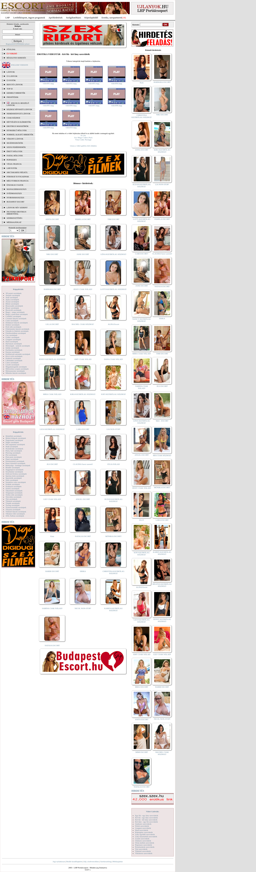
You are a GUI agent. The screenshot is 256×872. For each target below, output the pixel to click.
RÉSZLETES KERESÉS (16, 58)
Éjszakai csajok (15, 185)
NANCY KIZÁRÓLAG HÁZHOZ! (141, 320)
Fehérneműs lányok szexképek (17, 329)
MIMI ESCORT (141, 752)
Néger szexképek (12, 442)
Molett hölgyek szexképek (16, 438)
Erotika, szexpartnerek (112, 17)
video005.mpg (48, 105)
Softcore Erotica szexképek (16, 474)
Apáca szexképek (12, 299)
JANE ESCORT (83, 254)
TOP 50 (10, 89)
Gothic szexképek (12, 337)
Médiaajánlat (117, 861)
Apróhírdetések (55, 17)
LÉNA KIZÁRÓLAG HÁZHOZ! (113, 254)
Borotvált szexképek (13, 310)
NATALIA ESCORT (83, 536)
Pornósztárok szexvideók (144, 847)
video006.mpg (70, 105)
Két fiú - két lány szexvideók (146, 820)
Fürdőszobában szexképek (16, 333)
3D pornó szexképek (13, 293)
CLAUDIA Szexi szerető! (83, 464)
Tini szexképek (11, 499)
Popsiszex (12, 160)
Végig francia (14, 164)
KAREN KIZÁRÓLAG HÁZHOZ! (113, 609)
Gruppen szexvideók (143, 828)
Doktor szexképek (13, 325)
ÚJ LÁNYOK (12, 76)
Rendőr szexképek (13, 467)
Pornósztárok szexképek (15, 461)
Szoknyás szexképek (14, 486)
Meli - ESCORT (162, 421)
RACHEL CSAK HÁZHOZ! (83, 324)
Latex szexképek (12, 362)
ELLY (141, 520)
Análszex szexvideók (143, 824)
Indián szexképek (12, 348)
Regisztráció (11, 44)
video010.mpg (70, 127)
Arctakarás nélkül (17, 172)
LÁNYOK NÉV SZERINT (17, 207)
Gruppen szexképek (13, 339)
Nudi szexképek (12, 446)
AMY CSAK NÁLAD (83, 359)
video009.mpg (48, 127)
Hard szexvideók (141, 830)
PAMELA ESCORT (83, 219)
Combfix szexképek (13, 316)
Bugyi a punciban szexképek (17, 314)
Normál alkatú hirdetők (20, 134)
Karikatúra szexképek (14, 350)
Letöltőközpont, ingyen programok (29, 17)
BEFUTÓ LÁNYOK (15, 84)
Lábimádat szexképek (14, 360)
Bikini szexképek (12, 304)
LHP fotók (12, 168)
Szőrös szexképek (12, 488)
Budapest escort (15, 202)
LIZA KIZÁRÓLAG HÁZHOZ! (52, 429)
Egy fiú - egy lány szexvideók (146, 815)
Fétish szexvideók (142, 826)
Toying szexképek (13, 505)
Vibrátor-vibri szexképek (15, 514)
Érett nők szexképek (13, 327)
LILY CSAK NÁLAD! (52, 499)
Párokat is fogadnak (18, 176)
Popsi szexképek (12, 459)
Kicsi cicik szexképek (14, 356)
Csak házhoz (13, 118)
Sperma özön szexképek (15, 476)
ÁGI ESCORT (52, 464)
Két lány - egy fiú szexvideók (146, 822)
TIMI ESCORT (113, 219)
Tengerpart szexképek (14, 493)
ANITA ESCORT (52, 219)
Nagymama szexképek (14, 440)
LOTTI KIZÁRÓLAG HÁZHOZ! (113, 289)
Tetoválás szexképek (14, 497)
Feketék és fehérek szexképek (17, 331)
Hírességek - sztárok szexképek (18, 346)
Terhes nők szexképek (14, 495)
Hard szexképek (12, 341)
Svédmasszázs (14, 193)
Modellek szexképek (14, 436)
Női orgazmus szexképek (15, 444)
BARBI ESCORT (52, 571)
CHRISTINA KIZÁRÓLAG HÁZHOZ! (113, 572)
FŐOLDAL (11, 49)
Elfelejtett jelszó (23, 44)
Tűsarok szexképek (13, 509)
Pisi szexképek (11, 455)
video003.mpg (93, 83)
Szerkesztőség (105, 861)
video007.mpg (93, 105)
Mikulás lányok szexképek (16, 373)
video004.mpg (116, 83)
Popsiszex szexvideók (143, 845)
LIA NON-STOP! (113, 429)
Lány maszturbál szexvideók (146, 836)
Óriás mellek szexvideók (144, 843)
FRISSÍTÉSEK (12, 97)
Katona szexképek (13, 352)
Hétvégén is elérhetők (19, 122)
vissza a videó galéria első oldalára (83, 146)
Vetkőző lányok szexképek (16, 512)
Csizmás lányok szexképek (16, 318)
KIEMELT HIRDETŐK (16, 93)
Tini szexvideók (141, 849)
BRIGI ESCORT (141, 687)
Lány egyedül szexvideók (145, 834)
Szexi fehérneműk (16, 147)
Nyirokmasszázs (15, 197)
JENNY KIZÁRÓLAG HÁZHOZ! (52, 359)
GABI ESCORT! (141, 254)
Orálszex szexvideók (143, 841)
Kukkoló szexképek (13, 358)
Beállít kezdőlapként (74, 861)
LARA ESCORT (82, 429)
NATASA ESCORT (52, 645)
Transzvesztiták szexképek (16, 507)
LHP (7, 17)
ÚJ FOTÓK (11, 80)
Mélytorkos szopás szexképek (17, 369)
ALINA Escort (113, 324)
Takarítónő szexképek (14, 491)
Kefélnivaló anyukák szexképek (18, 354)
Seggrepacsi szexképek (14, 470)
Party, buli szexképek (14, 451)
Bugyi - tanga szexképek (15, 312)
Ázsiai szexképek (12, 302)
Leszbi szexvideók (142, 839)
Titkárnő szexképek (13, 501)
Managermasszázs (16, 189)
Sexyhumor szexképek (14, 472)
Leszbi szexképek (12, 365)
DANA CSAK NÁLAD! (113, 359)
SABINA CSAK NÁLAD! (52, 608)
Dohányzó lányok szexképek (17, 323)
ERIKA (83, 571)
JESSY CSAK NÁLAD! (82, 289)
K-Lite (83, 135)
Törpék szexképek (13, 503)
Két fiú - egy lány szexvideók (146, 818)
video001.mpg (48, 83)
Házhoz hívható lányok (19, 109)
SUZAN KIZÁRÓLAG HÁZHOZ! (113, 500)
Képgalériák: (18, 289)
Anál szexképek (12, 297)
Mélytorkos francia (18, 181)
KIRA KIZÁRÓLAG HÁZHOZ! (83, 394)
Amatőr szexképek (13, 295)
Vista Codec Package (83, 140)
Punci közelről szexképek (15, 463)
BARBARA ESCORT (52, 289)
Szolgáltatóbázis (73, 17)
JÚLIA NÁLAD (113, 464)
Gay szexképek (11, 335)
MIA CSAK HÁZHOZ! (162, 455)
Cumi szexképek (12, 320)
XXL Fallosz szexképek (15, 516)
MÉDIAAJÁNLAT (14, 222)
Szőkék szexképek (13, 484)
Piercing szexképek (13, 453)
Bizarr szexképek (12, 308)
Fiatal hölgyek (15, 155)
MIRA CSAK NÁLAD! (52, 394)
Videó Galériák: (152, 811)
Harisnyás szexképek (14, 344)
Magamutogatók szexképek (16, 367)
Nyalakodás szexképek (14, 449)
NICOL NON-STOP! (83, 608)
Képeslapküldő (91, 17)
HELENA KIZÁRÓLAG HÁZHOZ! (162, 585)
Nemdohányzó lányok (18, 113)
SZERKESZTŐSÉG (14, 218)
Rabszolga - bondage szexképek (18, 465)
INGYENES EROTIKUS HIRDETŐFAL (16, 213)
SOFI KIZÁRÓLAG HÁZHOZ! (113, 394)
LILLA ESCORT (52, 324)
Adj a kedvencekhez (91, 861)
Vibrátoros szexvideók (143, 853)
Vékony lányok (15, 139)
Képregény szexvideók (144, 832)
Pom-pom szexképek (14, 457)
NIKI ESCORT (52, 254)
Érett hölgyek (14, 151)
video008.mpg (116, 105)
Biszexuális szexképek (14, 306)
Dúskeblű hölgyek (17, 130)
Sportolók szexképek (14, 478)
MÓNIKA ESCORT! (113, 536)
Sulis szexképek (12, 480)
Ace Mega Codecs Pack (83, 137)
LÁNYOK (11, 72)
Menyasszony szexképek (15, 371)
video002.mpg (70, 83)
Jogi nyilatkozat (59, 861)
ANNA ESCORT (141, 150)
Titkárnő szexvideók (143, 851)
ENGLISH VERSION (19, 65)
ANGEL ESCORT (83, 499)
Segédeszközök (15, 143)
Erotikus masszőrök (18, 126)
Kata (52, 536)
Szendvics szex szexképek (16, 482)
